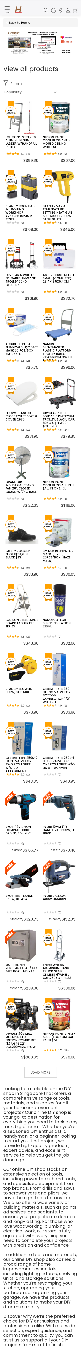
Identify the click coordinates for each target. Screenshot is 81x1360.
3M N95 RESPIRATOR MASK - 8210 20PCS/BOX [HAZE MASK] (58, 556)
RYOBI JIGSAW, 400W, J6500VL (54, 897)
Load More (40, 1072)
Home (25, 22)
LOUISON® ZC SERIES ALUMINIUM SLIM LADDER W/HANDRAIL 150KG (21, 142)
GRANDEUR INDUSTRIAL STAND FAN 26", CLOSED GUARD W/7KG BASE (21, 487)
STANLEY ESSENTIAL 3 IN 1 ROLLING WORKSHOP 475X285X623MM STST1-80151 (21, 213)
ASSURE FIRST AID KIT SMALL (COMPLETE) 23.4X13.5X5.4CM (59, 278)
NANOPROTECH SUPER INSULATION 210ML (57, 623)
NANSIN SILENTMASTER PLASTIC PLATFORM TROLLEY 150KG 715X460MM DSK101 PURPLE (57, 352)
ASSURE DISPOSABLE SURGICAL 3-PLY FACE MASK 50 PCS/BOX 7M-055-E (21, 349)
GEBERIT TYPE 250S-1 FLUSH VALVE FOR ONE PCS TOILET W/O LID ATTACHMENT (59, 763)
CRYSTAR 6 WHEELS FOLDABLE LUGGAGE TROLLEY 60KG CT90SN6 (20, 280)
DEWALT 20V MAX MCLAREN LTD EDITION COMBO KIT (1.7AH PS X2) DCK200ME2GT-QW (20, 1040)
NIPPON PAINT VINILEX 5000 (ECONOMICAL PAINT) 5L (59, 1037)
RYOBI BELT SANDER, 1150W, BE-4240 (20, 897)
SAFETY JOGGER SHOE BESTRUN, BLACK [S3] (17, 554)
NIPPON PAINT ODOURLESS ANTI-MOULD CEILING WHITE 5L (56, 142)
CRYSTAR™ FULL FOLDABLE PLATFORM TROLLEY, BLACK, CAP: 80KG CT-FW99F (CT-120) (59, 419)
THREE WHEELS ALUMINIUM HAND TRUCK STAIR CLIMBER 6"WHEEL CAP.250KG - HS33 (57, 971)
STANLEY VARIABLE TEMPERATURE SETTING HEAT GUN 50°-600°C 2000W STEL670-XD (57, 213)
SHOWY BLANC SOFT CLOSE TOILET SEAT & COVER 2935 (21, 416)
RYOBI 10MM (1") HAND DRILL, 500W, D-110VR (59, 830)
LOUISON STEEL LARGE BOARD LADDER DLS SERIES (21, 623)
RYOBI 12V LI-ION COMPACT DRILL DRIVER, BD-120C (18, 830)
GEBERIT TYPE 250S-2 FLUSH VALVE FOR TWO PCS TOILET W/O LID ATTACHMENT (21, 764)
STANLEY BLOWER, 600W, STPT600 (18, 690)
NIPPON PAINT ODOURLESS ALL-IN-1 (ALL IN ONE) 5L (58, 485)
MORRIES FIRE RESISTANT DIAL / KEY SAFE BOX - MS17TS (21, 968)
